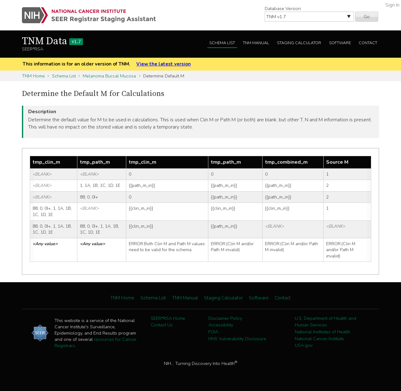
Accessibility (220, 325)
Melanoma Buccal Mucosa (109, 76)
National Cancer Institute (319, 339)
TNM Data (52, 41)
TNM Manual (256, 43)
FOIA (213, 332)
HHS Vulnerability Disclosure (237, 339)
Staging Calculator (299, 43)
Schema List (222, 43)
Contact (368, 43)
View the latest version (163, 64)
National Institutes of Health (322, 332)
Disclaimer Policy (225, 318)
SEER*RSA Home (168, 318)
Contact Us (162, 325)
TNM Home (33, 76)
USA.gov (304, 345)
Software (340, 43)
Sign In (392, 5)
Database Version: (283, 8)
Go (367, 16)
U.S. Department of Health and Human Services (325, 321)
